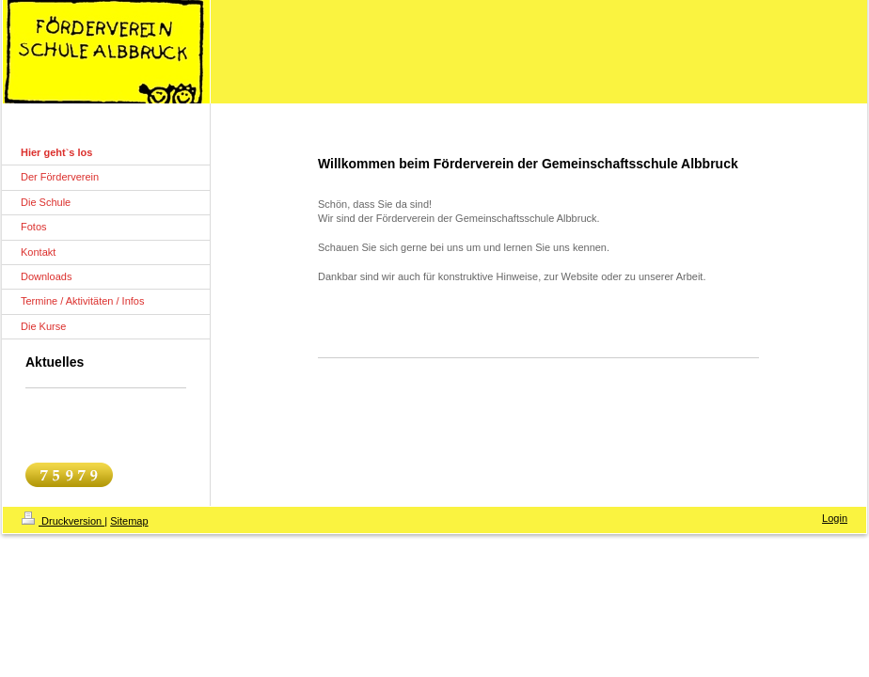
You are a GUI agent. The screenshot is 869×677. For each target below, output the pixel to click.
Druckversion (63, 521)
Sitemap (129, 521)
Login (834, 518)
